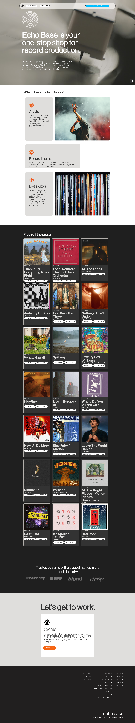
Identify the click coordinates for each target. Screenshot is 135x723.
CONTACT (109, 691)
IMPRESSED (119, 685)
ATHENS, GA (86, 677)
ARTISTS (31, 6)
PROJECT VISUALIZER (104, 685)
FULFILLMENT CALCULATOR (103, 688)
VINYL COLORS (107, 680)
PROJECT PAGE (41, 281)
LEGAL (110, 694)
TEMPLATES (108, 682)
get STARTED (97, 6)
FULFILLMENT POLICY (104, 697)
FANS (44, 6)
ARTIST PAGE (30, 281)
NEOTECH (120, 680)
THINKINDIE (119, 682)
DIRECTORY (108, 677)
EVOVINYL (119, 677)
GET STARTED (49, 648)
